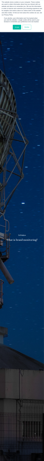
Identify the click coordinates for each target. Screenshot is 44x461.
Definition (22, 235)
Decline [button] (27, 27)
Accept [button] (17, 27)
